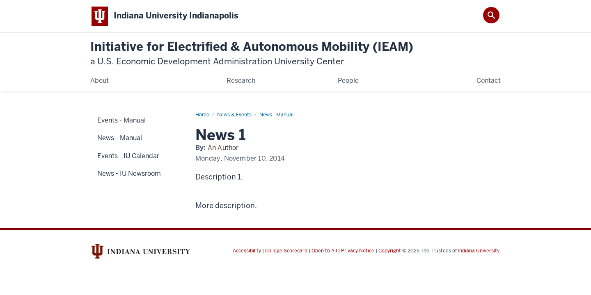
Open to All (324, 250)
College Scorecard (286, 250)
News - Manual (276, 114)
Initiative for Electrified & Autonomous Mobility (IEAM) (251, 53)
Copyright (389, 250)
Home (202, 114)
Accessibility (247, 250)
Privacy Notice (357, 250)
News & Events (234, 114)
